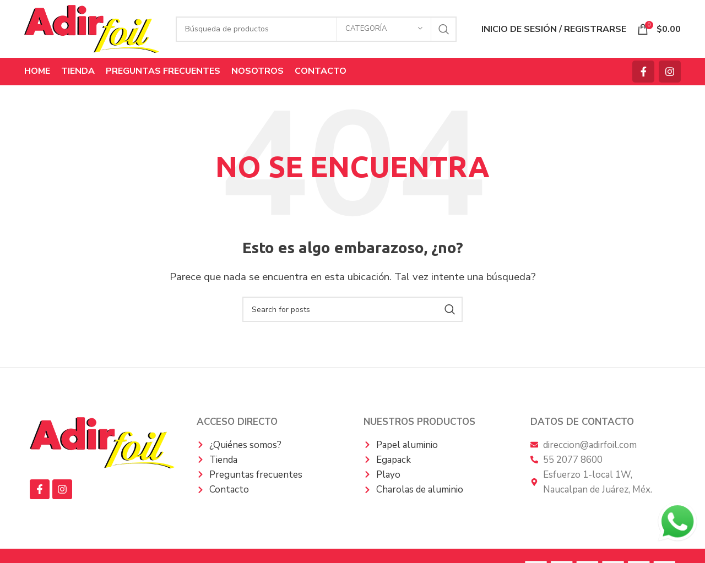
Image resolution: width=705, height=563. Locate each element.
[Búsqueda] (316, 29)
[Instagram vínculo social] (670, 72)
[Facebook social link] (643, 72)
